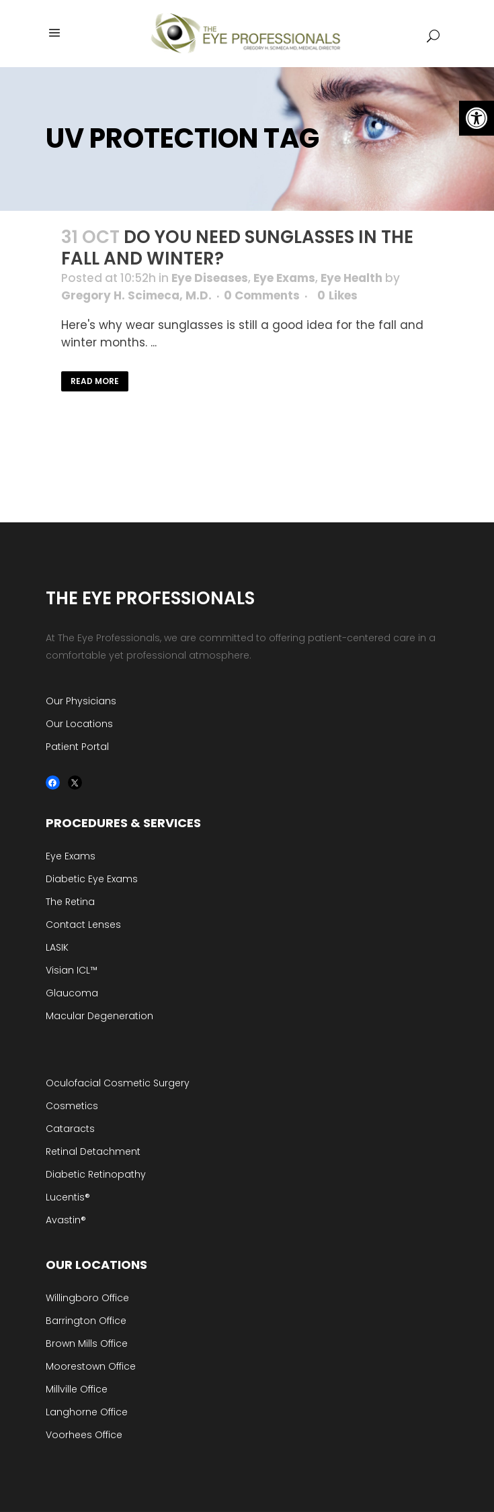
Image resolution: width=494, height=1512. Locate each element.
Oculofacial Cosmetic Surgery (118, 1083)
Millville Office (77, 1389)
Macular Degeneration (99, 1016)
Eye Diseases (209, 278)
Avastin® (66, 1220)
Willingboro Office (87, 1298)
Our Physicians (81, 701)
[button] (476, 118)
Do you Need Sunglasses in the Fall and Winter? (237, 248)
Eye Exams (284, 278)
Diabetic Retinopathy (96, 1174)
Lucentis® (68, 1197)
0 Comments (262, 295)
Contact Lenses (83, 924)
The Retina (70, 901)
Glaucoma (72, 993)
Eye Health (351, 278)
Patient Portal (77, 746)
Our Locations (79, 723)
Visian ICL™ (71, 970)
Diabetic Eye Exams (92, 879)
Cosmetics (72, 1106)
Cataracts (70, 1128)
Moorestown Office (91, 1366)
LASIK (57, 947)
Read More (95, 381)
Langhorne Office (87, 1412)
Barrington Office (86, 1320)
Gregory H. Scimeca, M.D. (136, 295)
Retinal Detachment (93, 1151)
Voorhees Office (84, 1435)
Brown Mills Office (87, 1343)
